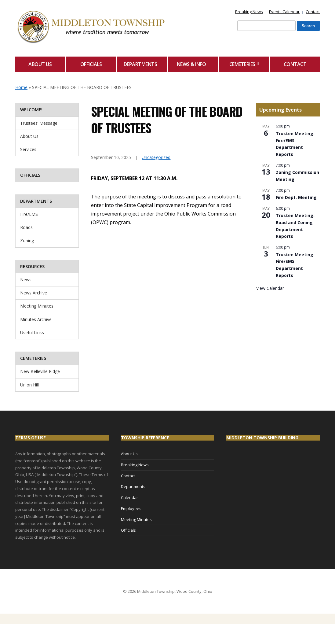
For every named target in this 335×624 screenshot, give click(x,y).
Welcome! (31, 110)
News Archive (33, 293)
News (25, 279)
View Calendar (270, 288)
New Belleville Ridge (40, 371)
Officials (91, 64)
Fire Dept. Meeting (296, 197)
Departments (140, 64)
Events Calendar (284, 11)
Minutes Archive (36, 319)
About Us (40, 64)
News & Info (191, 64)
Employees (131, 508)
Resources (32, 266)
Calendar (129, 497)
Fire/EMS (29, 214)
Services (28, 149)
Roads (26, 227)
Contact (313, 11)
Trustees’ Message (38, 123)
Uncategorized (156, 157)
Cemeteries (242, 64)
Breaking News (249, 11)
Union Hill (29, 385)
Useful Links (32, 332)
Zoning (27, 240)
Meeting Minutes (36, 306)
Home (21, 87)
